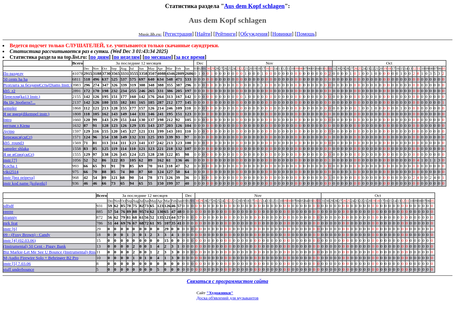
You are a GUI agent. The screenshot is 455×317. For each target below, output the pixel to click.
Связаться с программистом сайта (227, 281)
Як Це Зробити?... (19, 102)
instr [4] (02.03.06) (19, 240)
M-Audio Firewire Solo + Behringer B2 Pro (40, 257)
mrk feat (10, 223)
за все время (190, 57)
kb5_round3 (13, 142)
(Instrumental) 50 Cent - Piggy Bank (34, 246)
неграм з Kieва (16, 125)
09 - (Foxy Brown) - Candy (26, 234)
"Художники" (219, 292)
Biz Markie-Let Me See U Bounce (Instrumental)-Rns (49, 252)
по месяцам (157, 57)
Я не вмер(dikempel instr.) (26, 113)
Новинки (282, 34)
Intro (7, 119)
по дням (99, 57)
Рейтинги (225, 34)
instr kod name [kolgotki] (25, 183)
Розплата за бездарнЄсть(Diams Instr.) (37, 85)
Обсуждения (253, 34)
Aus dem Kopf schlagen (254, 6)
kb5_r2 (9, 90)
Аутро (8, 131)
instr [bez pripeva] (19, 177)
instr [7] (10, 160)
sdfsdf (8, 205)
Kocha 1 (10, 165)
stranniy (10, 217)
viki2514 (10, 171)
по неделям (127, 57)
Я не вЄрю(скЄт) (18, 154)
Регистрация (178, 34)
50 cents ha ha (15, 79)
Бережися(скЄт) (17, 137)
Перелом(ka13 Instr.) (21, 96)
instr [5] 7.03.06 (17, 263)
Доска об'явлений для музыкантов (227, 297)
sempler (10, 108)
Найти (203, 34)
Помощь (305, 34)
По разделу (13, 73)
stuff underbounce (18, 269)
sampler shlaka (16, 148)
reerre (8, 211)
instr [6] (10, 228)
